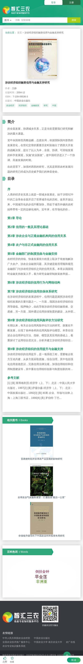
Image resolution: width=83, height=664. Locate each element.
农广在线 (70, 642)
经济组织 (23, 105)
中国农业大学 (41, 642)
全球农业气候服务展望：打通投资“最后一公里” (41, 497)
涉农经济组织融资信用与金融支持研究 (27, 82)
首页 (19, 32)
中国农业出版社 (42, 638)
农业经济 (10, 105)
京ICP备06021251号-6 (36, 655)
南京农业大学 (55, 642)
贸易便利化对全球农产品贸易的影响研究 (41, 458)
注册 (71, 2)
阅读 (73, 660)
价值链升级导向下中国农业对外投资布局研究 (42, 535)
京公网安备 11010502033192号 (60, 655)
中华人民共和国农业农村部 (16, 638)
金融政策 (35, 105)
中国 (54, 105)
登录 (53, 2)
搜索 (74, 20)
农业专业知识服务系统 (13, 646)
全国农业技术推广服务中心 (16, 642)
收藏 (12, 660)
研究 (46, 105)
